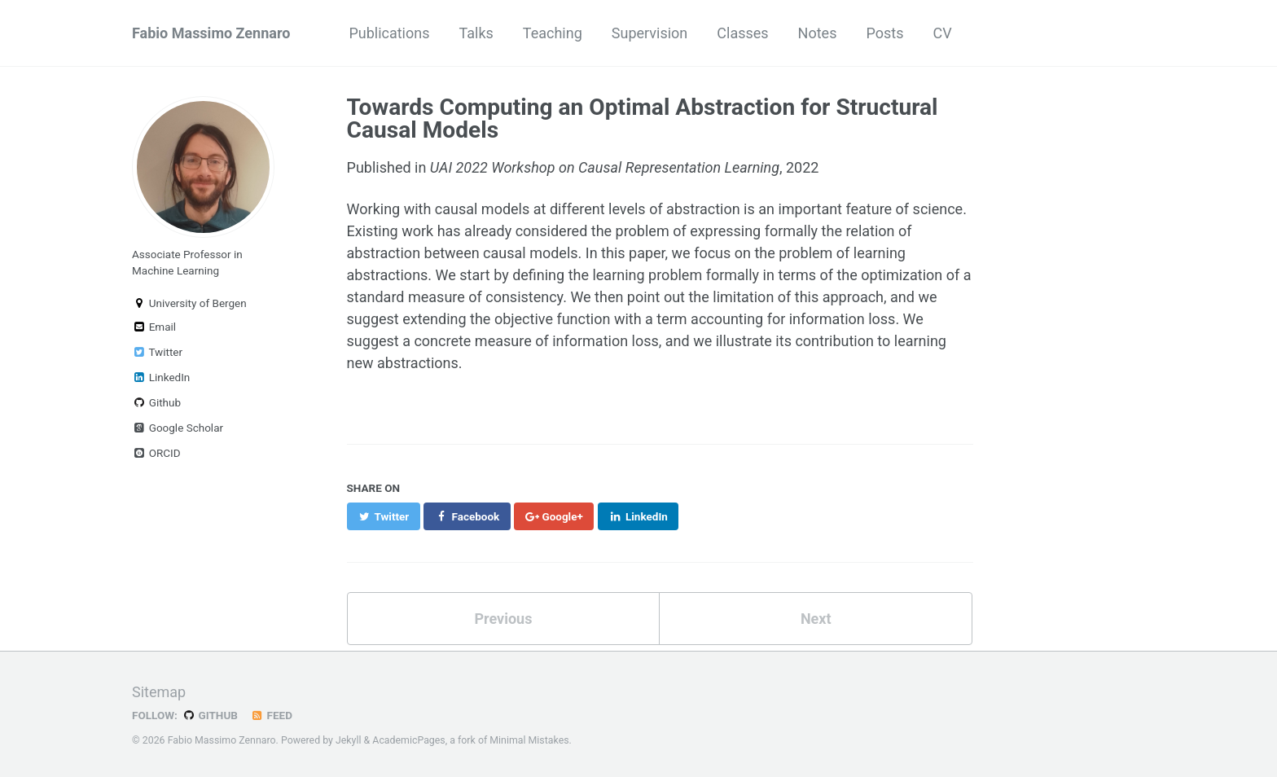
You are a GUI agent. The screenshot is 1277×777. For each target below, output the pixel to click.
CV (942, 33)
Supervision (650, 33)
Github (156, 402)
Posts (884, 33)
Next (816, 618)
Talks (476, 33)
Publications (389, 33)
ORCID (156, 452)
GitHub (210, 715)
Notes (817, 33)
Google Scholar (177, 427)
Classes (742, 33)
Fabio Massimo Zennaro (211, 33)
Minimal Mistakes (528, 740)
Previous (503, 618)
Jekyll (349, 740)
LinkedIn (161, 377)
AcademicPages (408, 740)
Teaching (552, 33)
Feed (271, 715)
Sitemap (159, 691)
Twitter (157, 351)
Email (154, 326)
